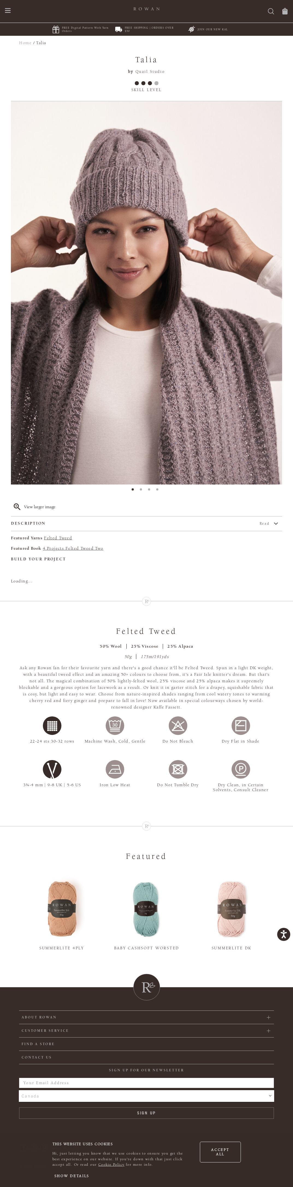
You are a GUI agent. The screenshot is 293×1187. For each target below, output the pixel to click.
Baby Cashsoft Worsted (146, 948)
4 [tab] (159, 491)
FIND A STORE (38, 1044)
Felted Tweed (58, 538)
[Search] (271, 12)
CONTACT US (37, 1057)
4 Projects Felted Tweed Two (73, 548)
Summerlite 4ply (61, 948)
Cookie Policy (111, 1164)
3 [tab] (150, 491)
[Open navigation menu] (7, 11)
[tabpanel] (146, 293)
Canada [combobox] (30, 1095)
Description (140, 524)
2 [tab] (142, 491)
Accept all (220, 1152)
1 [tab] (134, 491)
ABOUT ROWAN (39, 1017)
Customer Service (45, 1031)
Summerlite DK (231, 948)
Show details (72, 1176)
